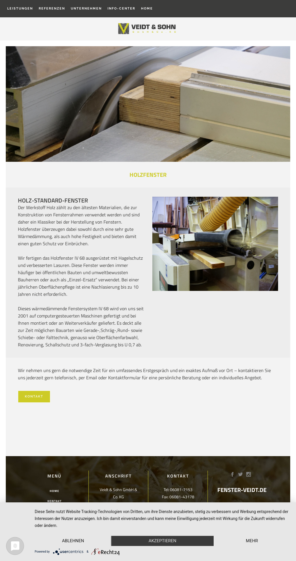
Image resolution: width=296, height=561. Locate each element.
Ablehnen (73, 540)
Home (54, 491)
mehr (252, 540)
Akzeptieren (162, 540)
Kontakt (34, 396)
